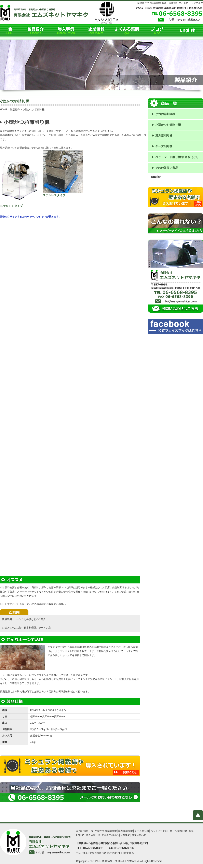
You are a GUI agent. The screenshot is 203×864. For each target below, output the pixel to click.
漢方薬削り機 (163, 135)
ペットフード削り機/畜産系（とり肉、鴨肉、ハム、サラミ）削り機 (177, 158)
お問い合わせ (139, 835)
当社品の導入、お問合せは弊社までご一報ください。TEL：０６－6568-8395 (70, 792)
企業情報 (96, 30)
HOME (10, 30)
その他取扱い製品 (166, 167)
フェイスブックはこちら (175, 326)
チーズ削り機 (163, 146)
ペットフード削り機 (161, 831)
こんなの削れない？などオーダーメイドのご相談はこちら (175, 223)
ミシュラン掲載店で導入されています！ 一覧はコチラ (175, 197)
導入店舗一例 (93, 835)
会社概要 (125, 835)
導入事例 (66, 30)
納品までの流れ (110, 835)
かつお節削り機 (165, 114)
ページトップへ (198, 815)
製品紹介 (35, 30)
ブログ (157, 30)
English (188, 30)
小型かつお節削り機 (168, 124)
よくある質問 (127, 30)
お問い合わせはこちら (175, 308)
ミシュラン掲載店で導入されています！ (70, 765)
